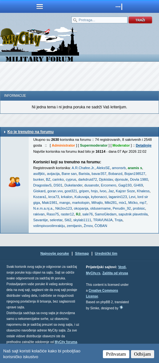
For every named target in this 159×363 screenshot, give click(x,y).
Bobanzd (115, 174)
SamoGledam (105, 214)
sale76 (87, 214)
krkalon (66, 197)
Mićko (133, 202)
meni (40, 6)
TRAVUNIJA (103, 220)
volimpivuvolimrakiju (49, 226)
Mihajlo (97, 202)
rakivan (39, 214)
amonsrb (119, 168)
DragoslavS (42, 185)
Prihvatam (116, 354)
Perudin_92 (122, 208)
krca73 (53, 197)
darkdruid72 (87, 179)
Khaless (143, 191)
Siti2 (68, 220)
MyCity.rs (93, 273)
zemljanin (74, 226)
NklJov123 (63, 208)
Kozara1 (39, 197)
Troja (118, 220)
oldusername (100, 208)
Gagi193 (125, 185)
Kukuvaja (82, 197)
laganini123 (118, 197)
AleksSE (103, 168)
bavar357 (99, 174)
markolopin (81, 202)
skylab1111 (82, 220)
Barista (84, 174)
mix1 (122, 202)
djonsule (121, 179)
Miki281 (110, 202)
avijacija (53, 174)
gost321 (71, 191)
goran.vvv (55, 191)
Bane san (69, 174)
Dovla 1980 (139, 179)
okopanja (81, 208)
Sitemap (82, 253)
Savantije (40, 220)
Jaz (111, 191)
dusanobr (91, 185)
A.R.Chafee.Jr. (83, 168)
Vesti (121, 267)
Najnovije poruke (54, 253)
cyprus (71, 179)
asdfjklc (39, 174)
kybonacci (99, 197)
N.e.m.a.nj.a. (43, 208)
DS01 (58, 185)
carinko (58, 179)
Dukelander (74, 185)
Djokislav (106, 179)
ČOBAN (100, 226)
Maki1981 (49, 202)
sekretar (56, 220)
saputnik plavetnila (133, 214)
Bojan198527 (134, 174)
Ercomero (108, 185)
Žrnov (88, 226)
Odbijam (142, 354)
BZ (48, 179)
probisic (139, 208)
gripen (84, 191)
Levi (132, 197)
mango (64, 202)
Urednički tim (106, 253)
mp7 (143, 202)
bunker (38, 179)
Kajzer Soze (125, 191)
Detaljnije (144, 145)
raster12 (67, 214)
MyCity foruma (66, 342)
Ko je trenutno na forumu (30, 132)
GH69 (138, 185)
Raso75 (53, 214)
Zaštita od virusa (115, 273)
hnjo (94, 191)
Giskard (39, 191)
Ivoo (103, 191)
